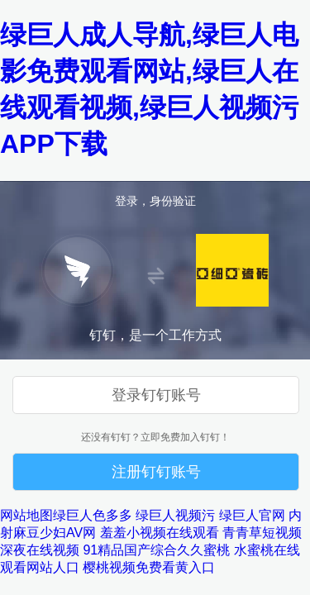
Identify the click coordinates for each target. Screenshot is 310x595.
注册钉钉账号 (156, 472)
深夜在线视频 (39, 550)
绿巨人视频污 (175, 515)
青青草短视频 (262, 533)
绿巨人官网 (252, 515)
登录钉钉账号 (156, 395)
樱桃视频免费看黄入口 (149, 567)
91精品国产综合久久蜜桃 (156, 550)
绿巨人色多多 (92, 515)
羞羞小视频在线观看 (159, 533)
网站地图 (26, 515)
